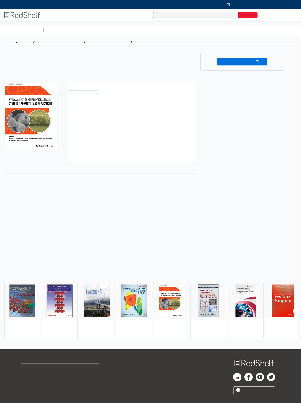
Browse (25, 42)
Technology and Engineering (108, 42)
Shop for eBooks (34, 369)
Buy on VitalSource (242, 61)
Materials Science (148, 42)
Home (9, 42)
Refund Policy (83, 375)
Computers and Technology (119, 30)
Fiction (236, 30)
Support (27, 375)
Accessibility (83, 382)
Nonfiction (253, 30)
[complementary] (150, 303)
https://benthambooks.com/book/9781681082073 (65, 254)
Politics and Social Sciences (206, 30)
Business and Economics (162, 30)
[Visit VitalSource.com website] (150, 4)
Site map (28, 389)
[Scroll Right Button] (297, 311)
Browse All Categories (22, 30)
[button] (133, 101)
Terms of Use (84, 369)
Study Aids (56, 30)
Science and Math (82, 30)
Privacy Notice (32, 382)
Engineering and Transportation (59, 42)
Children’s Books (277, 30)
